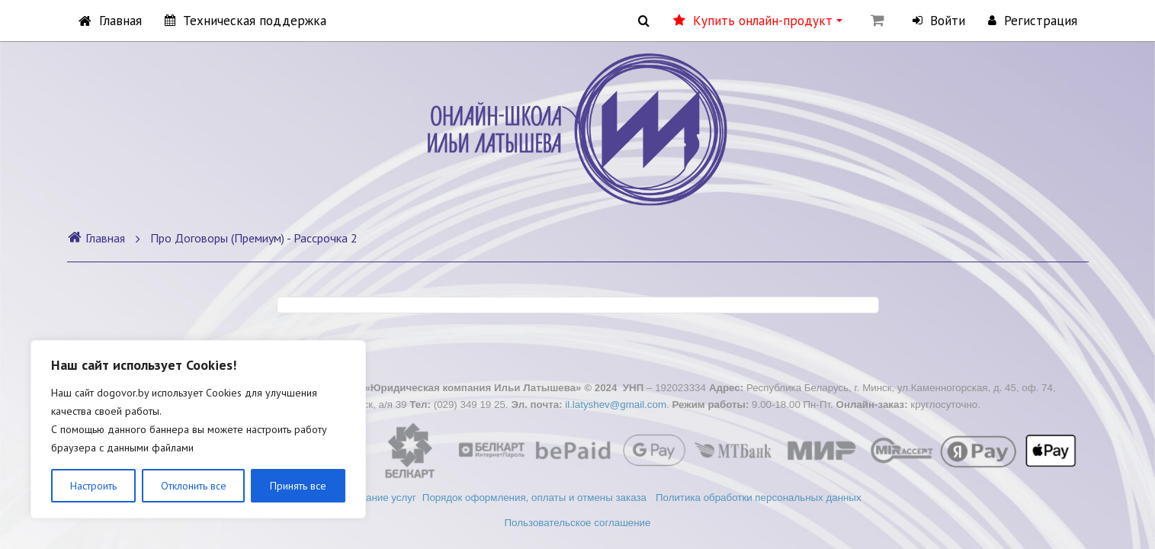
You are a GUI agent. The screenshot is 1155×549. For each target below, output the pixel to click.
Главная (110, 20)
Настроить (93, 486)
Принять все (298, 486)
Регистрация (1032, 20)
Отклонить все (193, 486)
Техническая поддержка (245, 20)
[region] (198, 429)
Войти (939, 20)
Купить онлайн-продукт (757, 20)
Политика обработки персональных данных (760, 497)
